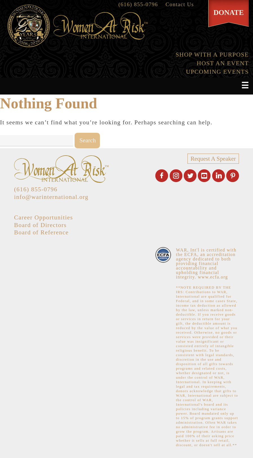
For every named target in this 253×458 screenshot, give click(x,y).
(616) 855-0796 (138, 4)
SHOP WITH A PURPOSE (212, 54)
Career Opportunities (43, 217)
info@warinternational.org (51, 197)
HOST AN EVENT (223, 63)
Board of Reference (41, 232)
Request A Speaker (213, 158)
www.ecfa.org (213, 277)
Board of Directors (40, 225)
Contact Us (179, 4)
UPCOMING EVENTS (217, 71)
